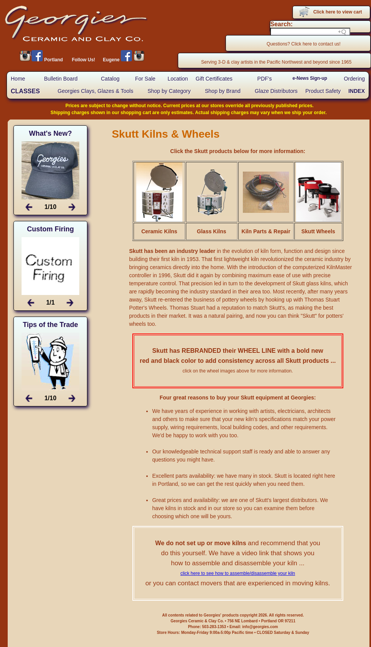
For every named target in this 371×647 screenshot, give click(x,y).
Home (18, 79)
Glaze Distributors (276, 91)
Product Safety (323, 91)
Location (177, 79)
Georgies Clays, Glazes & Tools (96, 91)
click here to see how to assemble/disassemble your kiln (237, 573)
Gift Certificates (214, 79)
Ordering (354, 79)
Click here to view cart (337, 12)
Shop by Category (169, 91)
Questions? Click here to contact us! (304, 44)
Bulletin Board (60, 79)
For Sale (145, 79)
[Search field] (310, 32)
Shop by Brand (223, 91)
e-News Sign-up (309, 78)
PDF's (264, 79)
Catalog (110, 79)
